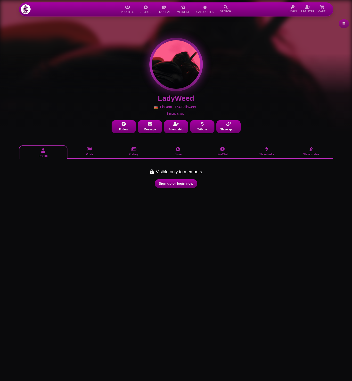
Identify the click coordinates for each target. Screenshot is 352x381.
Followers (185, 107)
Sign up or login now (176, 183)
